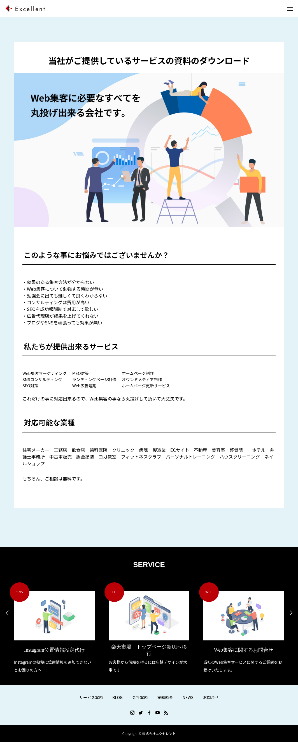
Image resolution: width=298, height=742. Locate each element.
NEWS (188, 697)
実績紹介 (165, 697)
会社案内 (140, 697)
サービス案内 (91, 697)
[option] (54, 628)
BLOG (117, 697)
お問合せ (211, 697)
